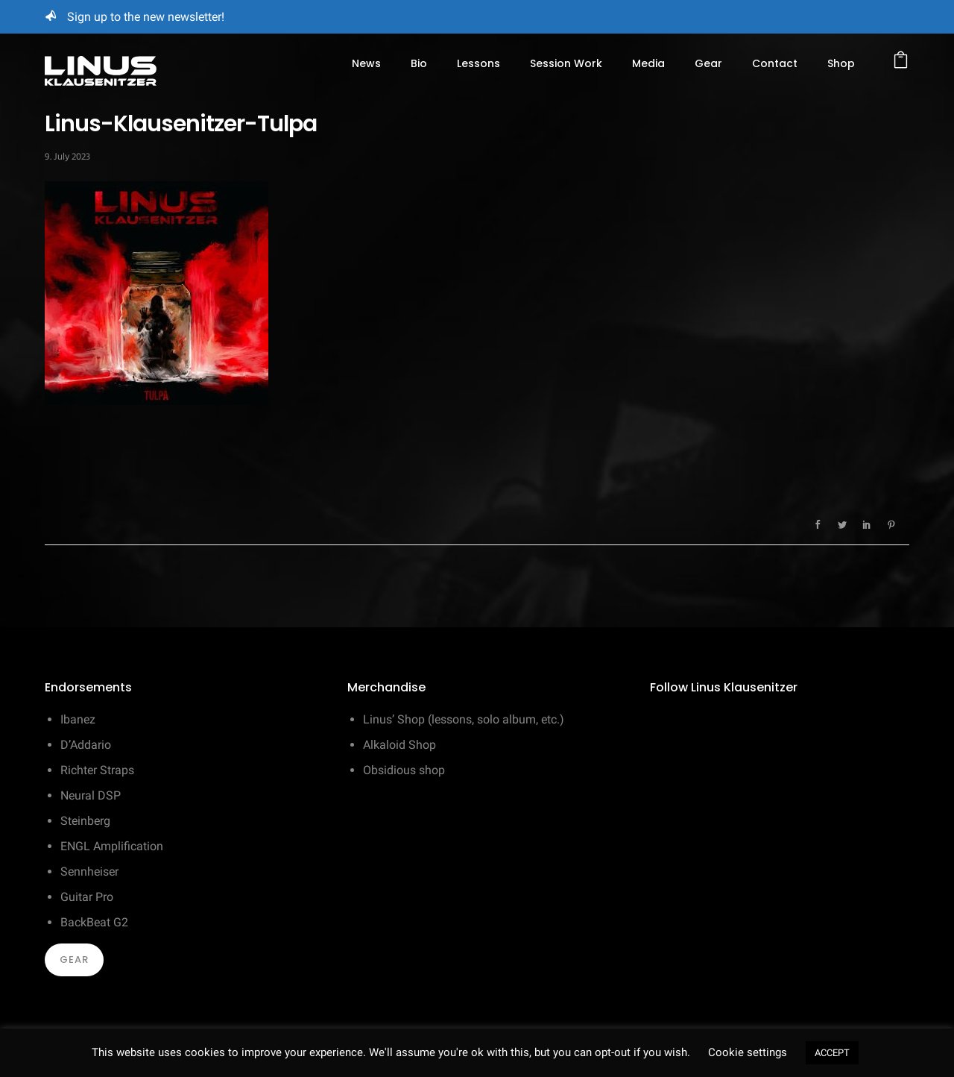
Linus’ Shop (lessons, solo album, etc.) (463, 719)
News (366, 63)
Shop (841, 63)
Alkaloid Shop (399, 745)
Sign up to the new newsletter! (145, 17)
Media (648, 63)
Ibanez (77, 719)
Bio (419, 63)
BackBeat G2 (94, 922)
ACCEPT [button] (832, 1052)
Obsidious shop (404, 770)
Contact (774, 63)
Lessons (478, 63)
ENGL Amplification (111, 846)
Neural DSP (90, 795)
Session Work (566, 63)
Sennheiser (89, 871)
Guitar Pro (86, 897)
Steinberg (85, 821)
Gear (708, 63)
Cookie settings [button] (747, 1052)
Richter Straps (97, 770)
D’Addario (85, 745)
